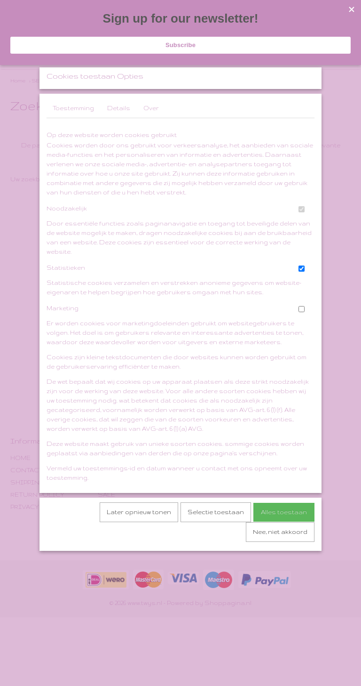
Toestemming (73, 133)
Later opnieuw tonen (139, 537)
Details (118, 133)
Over (151, 133)
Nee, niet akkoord (280, 557)
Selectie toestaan (216, 537)
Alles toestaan (284, 537)
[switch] (301, 234)
